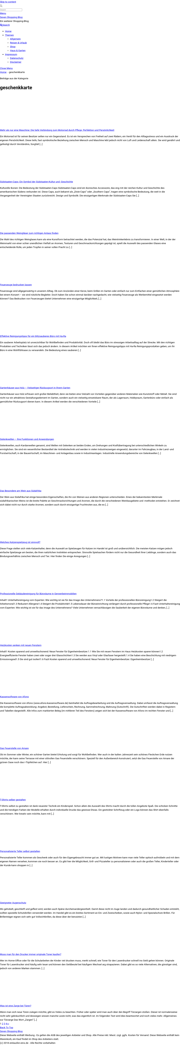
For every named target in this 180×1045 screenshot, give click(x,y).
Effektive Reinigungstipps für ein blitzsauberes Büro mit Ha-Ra (33, 336)
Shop (13, 46)
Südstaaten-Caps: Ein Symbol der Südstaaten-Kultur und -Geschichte (36, 181)
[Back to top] (6, 1027)
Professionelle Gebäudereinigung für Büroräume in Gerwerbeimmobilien (38, 593)
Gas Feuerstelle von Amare (14, 748)
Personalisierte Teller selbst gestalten (20, 851)
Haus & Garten (18, 50)
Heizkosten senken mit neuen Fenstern (20, 645)
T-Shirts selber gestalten (13, 799)
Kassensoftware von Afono (14, 696)
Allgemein (15, 38)
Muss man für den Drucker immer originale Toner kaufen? (30, 954)
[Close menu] (6, 68)
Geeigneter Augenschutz (13, 902)
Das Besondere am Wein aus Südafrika (20, 490)
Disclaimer (15, 62)
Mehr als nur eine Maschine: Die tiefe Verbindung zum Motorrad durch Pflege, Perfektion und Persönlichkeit (57, 130)
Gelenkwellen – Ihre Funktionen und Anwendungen (27, 439)
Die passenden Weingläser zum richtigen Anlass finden (29, 233)
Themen (9, 35)
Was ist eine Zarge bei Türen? (15, 1005)
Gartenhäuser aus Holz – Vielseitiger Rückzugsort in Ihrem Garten (35, 387)
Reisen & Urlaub (18, 42)
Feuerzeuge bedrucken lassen (16, 284)
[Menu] (3, 13)
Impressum (11, 54)
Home (8, 31)
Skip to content (8, 1)
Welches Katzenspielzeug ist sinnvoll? (20, 542)
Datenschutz (16, 58)
